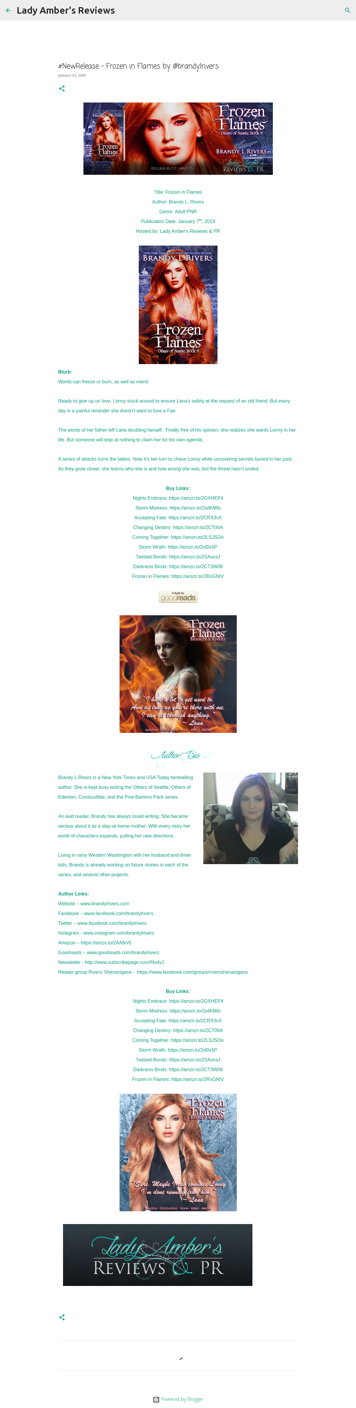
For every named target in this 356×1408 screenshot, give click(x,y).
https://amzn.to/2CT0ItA (198, 527)
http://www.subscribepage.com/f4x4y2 (124, 962)
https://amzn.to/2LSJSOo (197, 537)
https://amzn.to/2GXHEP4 (196, 498)
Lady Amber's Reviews (66, 10)
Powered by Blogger (178, 1399)
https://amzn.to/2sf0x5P (192, 547)
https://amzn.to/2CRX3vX (195, 517)
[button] (61, 89)
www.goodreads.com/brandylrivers (123, 952)
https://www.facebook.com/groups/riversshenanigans (192, 972)
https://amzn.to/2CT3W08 (196, 566)
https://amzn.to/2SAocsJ (194, 556)
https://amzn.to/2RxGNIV (197, 576)
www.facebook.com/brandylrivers (119, 913)
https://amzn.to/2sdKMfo (195, 507)
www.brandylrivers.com (104, 903)
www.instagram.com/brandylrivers (118, 933)
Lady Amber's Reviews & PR (190, 231)
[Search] (123, 10)
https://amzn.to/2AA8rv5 (106, 942)
